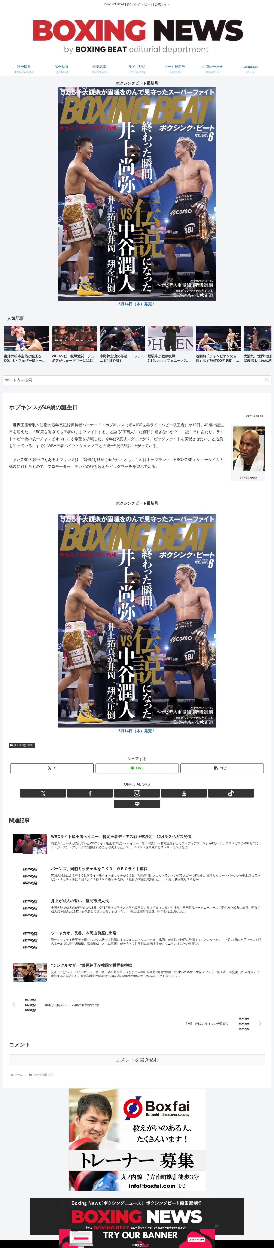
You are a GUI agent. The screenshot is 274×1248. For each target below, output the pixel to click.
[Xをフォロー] (112, 793)
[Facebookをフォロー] (122, 793)
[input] (137, 380)
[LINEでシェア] (137, 768)
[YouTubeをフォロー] (142, 793)
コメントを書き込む (137, 1050)
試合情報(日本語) (21, 745)
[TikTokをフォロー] (151, 793)
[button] (263, 345)
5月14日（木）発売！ (137, 304)
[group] (26, 345)
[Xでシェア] (52, 768)
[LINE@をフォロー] (161, 793)
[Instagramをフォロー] (132, 793)
